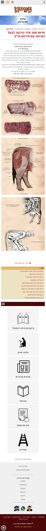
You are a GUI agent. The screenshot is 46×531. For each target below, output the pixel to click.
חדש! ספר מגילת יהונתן (35, 295)
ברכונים (23, 492)
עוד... (41, 268)
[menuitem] (23, 319)
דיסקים (23, 496)
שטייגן (34, 29)
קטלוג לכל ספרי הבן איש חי (34, 277)
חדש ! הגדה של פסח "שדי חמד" (32, 292)
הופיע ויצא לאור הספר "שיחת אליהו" (31, 271)
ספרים (23, 481)
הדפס (27, 263)
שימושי (27, 29)
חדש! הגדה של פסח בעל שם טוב (32, 286)
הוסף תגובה (18, 263)
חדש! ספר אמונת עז (36, 280)
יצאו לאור (9, 29)
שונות (23, 499)
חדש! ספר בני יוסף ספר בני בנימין (32, 289)
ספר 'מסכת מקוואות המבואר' (34, 298)
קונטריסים (23, 484)
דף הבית (42, 29)
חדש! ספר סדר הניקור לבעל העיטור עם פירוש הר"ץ (26, 34)
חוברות (23, 488)
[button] (13, 2)
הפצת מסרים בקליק (23, 470)
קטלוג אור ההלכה (23, 478)
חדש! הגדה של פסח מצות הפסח (32, 283)
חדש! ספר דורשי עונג (36, 274)
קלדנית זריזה (23, 466)
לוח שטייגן (19, 29)
